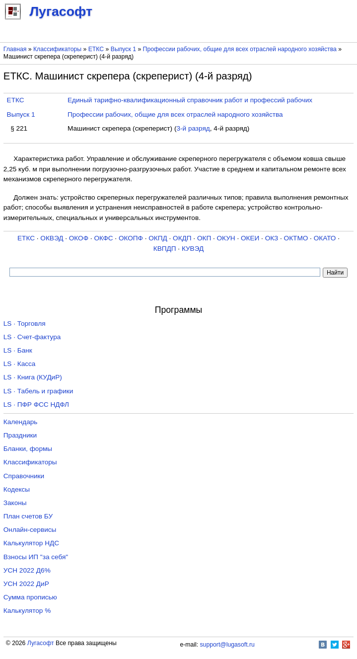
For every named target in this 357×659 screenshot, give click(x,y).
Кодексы (16, 489)
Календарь (20, 422)
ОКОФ (78, 238)
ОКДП (182, 238)
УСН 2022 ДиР (26, 583)
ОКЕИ (250, 238)
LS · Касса (19, 363)
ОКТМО (296, 238)
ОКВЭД (51, 238)
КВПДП (164, 248)
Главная (15, 49)
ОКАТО (325, 238)
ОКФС (103, 238)
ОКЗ (272, 238)
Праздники (20, 435)
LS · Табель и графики (38, 391)
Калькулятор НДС (31, 543)
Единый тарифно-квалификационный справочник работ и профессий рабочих (190, 100)
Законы (15, 503)
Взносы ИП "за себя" (35, 557)
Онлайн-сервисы (30, 529)
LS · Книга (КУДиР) (32, 377)
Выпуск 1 (123, 49)
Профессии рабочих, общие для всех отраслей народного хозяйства (240, 49)
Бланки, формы (27, 448)
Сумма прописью (30, 597)
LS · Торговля (24, 323)
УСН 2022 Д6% (27, 570)
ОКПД (157, 238)
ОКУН (226, 238)
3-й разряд (193, 128)
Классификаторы (57, 49)
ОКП (204, 238)
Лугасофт (40, 643)
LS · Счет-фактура (32, 337)
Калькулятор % (27, 610)
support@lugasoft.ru (227, 644)
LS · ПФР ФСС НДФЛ (36, 404)
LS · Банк (17, 350)
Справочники (23, 476)
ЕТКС (96, 49)
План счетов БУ (28, 516)
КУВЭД (193, 248)
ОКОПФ (131, 238)
